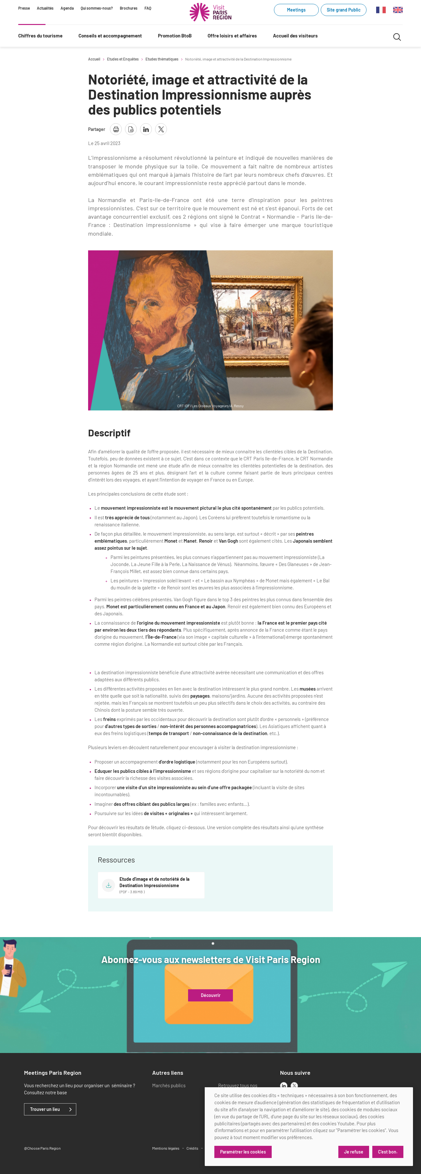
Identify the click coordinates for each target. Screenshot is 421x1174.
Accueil (94, 59)
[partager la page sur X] (161, 129)
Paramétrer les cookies (243, 1151)
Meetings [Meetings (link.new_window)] (296, 9)
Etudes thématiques (161, 59)
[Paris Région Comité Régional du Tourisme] (210, 12)
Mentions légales (165, 1148)
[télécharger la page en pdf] (131, 129)
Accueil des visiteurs (295, 35)
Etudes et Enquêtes (123, 59)
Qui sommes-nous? (97, 8)
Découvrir (210, 995)
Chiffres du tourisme (40, 35)
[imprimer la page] (116, 129)
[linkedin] (283, 1085)
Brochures (128, 8)
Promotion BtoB (175, 35)
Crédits (192, 1148)
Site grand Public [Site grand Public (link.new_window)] (343, 9)
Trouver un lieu (45, 1109)
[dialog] (309, 1126)
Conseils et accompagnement (110, 35)
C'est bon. (388, 1151)
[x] (294, 1085)
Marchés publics (169, 1085)
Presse (24, 8)
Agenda (67, 8)
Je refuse (353, 1151)
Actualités (45, 8)
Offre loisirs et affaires (232, 35)
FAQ (147, 8)
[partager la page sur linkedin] (146, 129)
